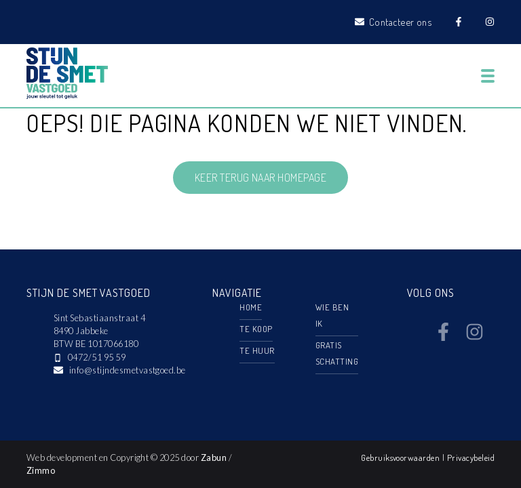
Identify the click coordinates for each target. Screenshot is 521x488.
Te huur (256, 350)
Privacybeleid (471, 457)
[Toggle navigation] (488, 76)
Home (250, 307)
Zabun (214, 457)
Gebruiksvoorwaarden (401, 457)
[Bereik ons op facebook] (443, 337)
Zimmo (40, 470)
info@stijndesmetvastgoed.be (127, 370)
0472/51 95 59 (97, 357)
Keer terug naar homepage (261, 177)
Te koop (255, 328)
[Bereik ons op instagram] (474, 337)
